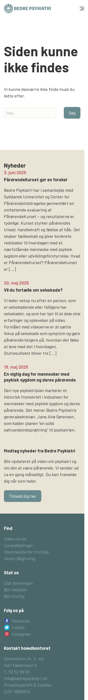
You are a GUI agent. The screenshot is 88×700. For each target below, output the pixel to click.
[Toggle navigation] (81, 8)
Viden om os (15, 538)
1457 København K (20, 665)
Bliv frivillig (14, 596)
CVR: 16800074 (17, 691)
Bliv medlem (15, 589)
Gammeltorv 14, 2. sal (24, 658)
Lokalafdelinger (18, 545)
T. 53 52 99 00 (17, 671)
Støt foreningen (18, 583)
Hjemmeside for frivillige (26, 552)
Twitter (18, 627)
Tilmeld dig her (22, 496)
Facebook (21, 620)
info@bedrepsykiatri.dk (25, 678)
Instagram (21, 634)
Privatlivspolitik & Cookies (28, 685)
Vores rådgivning (19, 558)
